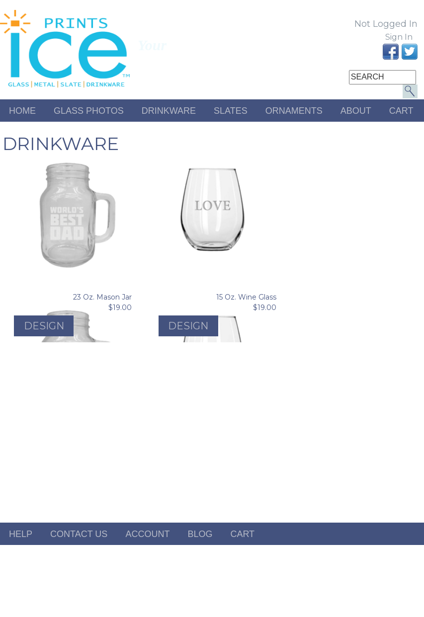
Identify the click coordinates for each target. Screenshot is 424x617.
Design (44, 326)
